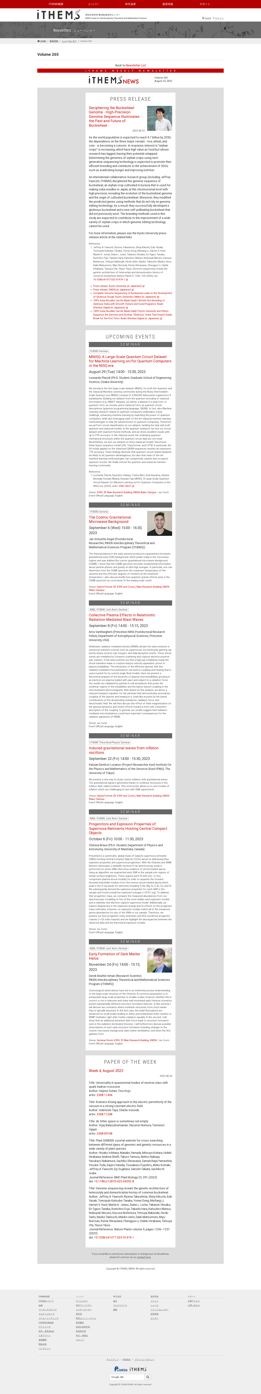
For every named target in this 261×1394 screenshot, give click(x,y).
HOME (41, 41)
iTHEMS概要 (56, 4)
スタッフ (80, 1340)
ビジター (154, 1318)
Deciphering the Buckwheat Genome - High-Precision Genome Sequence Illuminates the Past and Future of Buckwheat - (114, 116)
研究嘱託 (80, 1322)
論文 (115, 1301)
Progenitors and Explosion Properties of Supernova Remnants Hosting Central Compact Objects (128, 828)
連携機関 (43, 1340)
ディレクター (82, 1301)
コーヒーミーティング (49, 1318)
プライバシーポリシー (144, 1359)
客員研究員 (81, 1331)
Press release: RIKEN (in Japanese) (113, 289)
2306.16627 (126, 486)
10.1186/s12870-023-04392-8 (114, 1181)
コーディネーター (84, 1310)
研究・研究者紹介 (47, 1331)
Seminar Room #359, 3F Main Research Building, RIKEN (127, 1040)
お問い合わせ (194, 1305)
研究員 (79, 1314)
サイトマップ (113, 1359)
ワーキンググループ (48, 1310)
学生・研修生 (82, 1335)
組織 (41, 1305)
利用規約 (126, 1359)
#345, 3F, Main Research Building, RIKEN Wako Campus (126, 492)
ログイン (218, 18)
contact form (144, 1257)
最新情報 (167, 4)
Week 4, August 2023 (106, 1071)
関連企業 (43, 1344)
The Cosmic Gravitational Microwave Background (110, 519)
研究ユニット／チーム (86, 1318)
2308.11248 (104, 1114)
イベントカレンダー (159, 1310)
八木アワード (45, 1335)
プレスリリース (120, 1305)
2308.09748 (104, 1133)
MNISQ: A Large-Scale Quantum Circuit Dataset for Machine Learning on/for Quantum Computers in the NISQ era (130, 361)
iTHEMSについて (46, 1301)
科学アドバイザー (84, 1305)
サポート (205, 4)
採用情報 (154, 1314)
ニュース (154, 1305)
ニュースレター (69, 41)
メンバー (93, 4)
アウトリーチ (45, 1327)
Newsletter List (136, 65)
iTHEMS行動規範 (46, 1322)
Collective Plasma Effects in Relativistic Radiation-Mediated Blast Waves (122, 617)
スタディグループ (47, 1314)
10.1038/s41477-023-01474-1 (110, 279)
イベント (154, 1301)
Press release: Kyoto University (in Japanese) (118, 286)
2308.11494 (104, 1095)
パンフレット (45, 1348)
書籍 (115, 1310)
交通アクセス (194, 1301)
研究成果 (130, 4)
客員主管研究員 (83, 1327)
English (206, 18)
